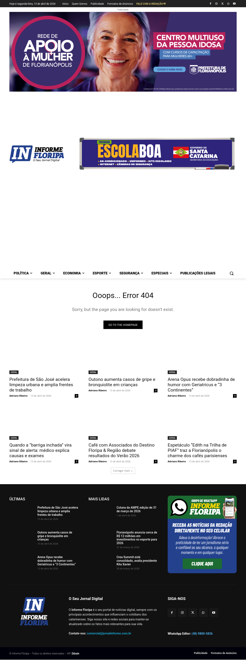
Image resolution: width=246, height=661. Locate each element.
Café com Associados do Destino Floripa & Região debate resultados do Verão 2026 (121, 452)
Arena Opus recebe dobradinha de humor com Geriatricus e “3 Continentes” (201, 386)
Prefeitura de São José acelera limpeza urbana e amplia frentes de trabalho (41, 386)
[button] (231, 273)
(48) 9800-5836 (202, 635)
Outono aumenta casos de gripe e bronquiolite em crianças (122, 383)
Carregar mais (123, 472)
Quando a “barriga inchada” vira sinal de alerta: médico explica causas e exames (40, 452)
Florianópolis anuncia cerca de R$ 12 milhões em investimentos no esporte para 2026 (137, 539)
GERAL (14, 373)
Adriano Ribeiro (18, 397)
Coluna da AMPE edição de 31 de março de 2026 (137, 510)
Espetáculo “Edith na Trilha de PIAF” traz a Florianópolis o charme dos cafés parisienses (197, 452)
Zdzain (75, 654)
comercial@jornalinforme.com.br (109, 634)
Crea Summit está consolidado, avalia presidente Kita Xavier (137, 562)
